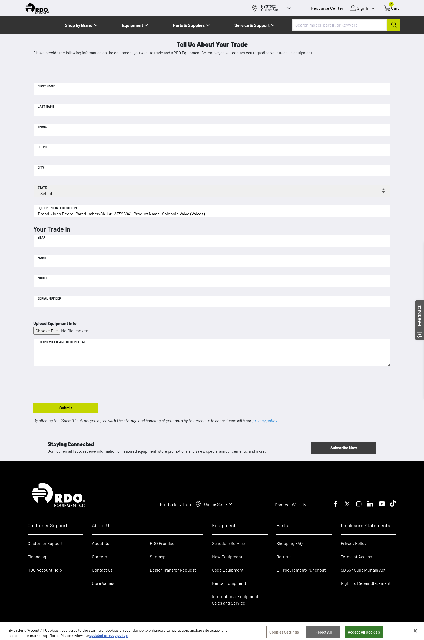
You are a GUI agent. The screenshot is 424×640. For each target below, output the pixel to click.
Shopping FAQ (289, 543)
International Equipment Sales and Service (235, 599)
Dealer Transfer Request (173, 569)
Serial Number (49, 298)
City (41, 167)
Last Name (46, 106)
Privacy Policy (353, 543)
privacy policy (264, 420)
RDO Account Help (45, 569)
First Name (46, 86)
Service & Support (252, 25)
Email (42, 127)
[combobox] (346, 25)
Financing (37, 556)
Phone (43, 147)
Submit (65, 407)
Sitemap (157, 556)
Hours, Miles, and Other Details (63, 342)
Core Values (103, 583)
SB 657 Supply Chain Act (363, 569)
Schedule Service (228, 543)
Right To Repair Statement (366, 583)
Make (42, 258)
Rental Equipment (229, 583)
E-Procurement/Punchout (301, 569)
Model (43, 278)
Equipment (132, 25)
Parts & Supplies (189, 25)
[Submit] (393, 25)
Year (41, 237)
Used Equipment (228, 569)
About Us (100, 543)
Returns (284, 556)
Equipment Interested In (57, 208)
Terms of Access (356, 556)
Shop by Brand (78, 25)
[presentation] (74, 384)
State (42, 187)
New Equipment (227, 556)
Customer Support (45, 543)
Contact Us (102, 569)
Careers (99, 556)
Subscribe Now (343, 447)
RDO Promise (162, 543)
